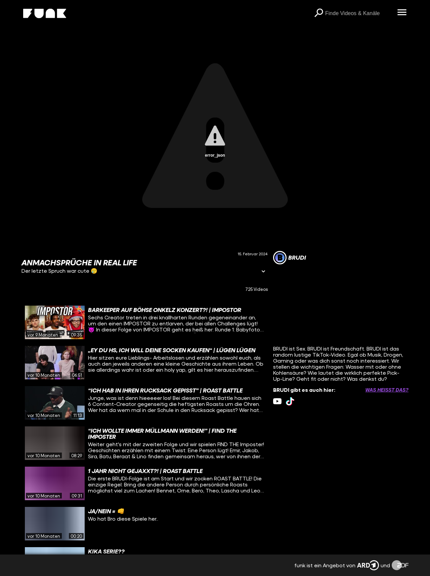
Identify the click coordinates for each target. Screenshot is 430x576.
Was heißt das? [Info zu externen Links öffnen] (387, 389)
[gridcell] (144, 322)
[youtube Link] (277, 401)
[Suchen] (318, 13)
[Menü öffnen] (401, 12)
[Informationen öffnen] (263, 272)
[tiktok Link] (290, 401)
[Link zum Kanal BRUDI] (289, 257)
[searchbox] (358, 13)
